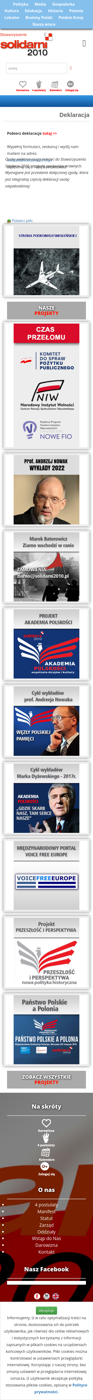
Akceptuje (46, 1310)
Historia (55, 10)
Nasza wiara (43, 24)
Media (40, 4)
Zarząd (46, 1225)
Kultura (12, 10)
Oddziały (46, 1232)
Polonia (76, 10)
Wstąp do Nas (46, 1238)
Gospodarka (63, 4)
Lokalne (11, 17)
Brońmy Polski (38, 17)
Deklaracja (74, 115)
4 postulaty (46, 1205)
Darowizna (46, 1245)
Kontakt (46, 1252)
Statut (46, 1218)
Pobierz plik (19, 220)
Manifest (46, 1211)
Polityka (20, 4)
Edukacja (33, 10)
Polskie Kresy (71, 17)
